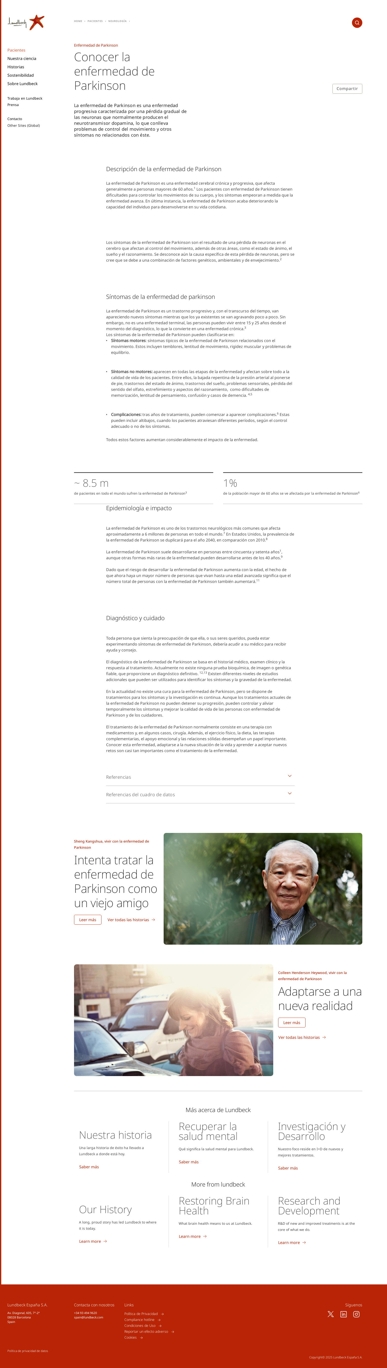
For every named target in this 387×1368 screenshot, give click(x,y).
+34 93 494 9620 (85, 1313)
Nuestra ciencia (21, 58)
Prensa (13, 105)
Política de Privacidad (141, 1313)
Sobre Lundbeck (22, 83)
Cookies (130, 1337)
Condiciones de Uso (139, 1325)
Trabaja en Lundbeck (24, 98)
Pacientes (16, 50)
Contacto (14, 119)
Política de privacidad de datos (27, 1351)
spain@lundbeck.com (88, 1317)
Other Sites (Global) (23, 125)
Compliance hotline (139, 1319)
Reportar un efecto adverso (146, 1331)
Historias (15, 67)
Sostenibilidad (20, 75)
